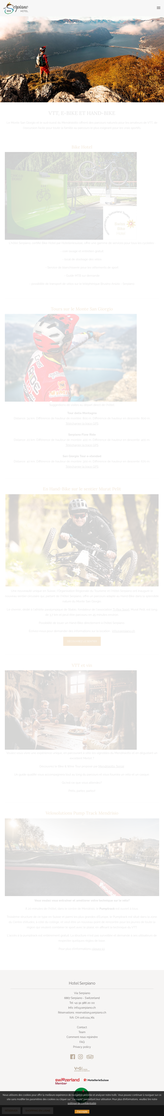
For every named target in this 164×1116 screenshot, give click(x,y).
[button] (158, 8)
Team (82, 1032)
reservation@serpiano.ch (90, 1012)
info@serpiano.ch (123, 631)
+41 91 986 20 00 (84, 1002)
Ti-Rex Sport (121, 609)
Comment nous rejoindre (82, 1037)
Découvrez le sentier (82, 641)
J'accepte (82, 1111)
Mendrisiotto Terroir (111, 766)
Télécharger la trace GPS (82, 423)
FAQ (82, 1042)
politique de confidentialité (82, 1103)
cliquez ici (98, 949)
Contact (82, 1027)
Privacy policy (82, 1046)
